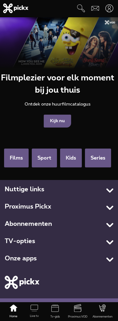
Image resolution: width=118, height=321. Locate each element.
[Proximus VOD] (77, 311)
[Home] (13, 311)
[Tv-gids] (55, 311)
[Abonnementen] (102, 311)
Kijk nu (57, 121)
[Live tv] (34, 311)
